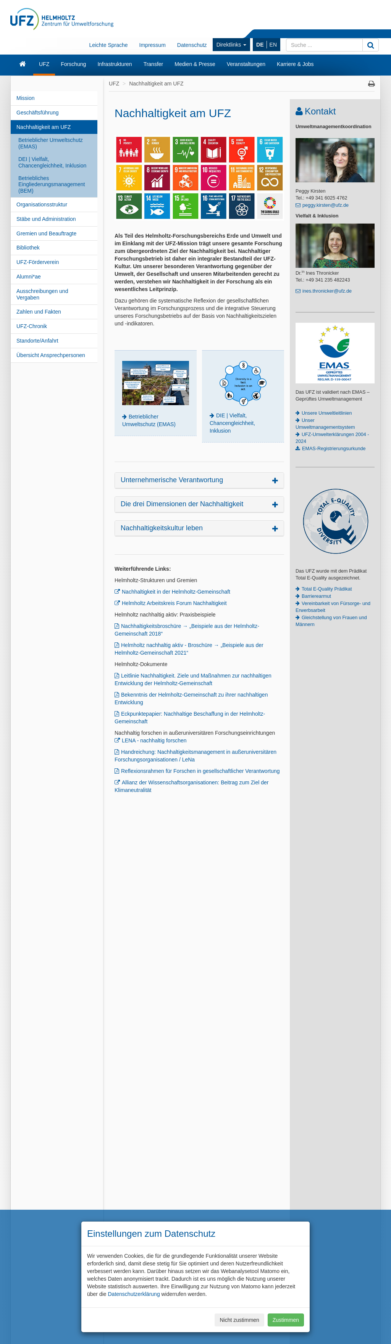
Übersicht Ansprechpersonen (50, 355)
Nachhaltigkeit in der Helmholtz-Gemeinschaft (176, 592)
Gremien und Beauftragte (46, 233)
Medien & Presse (194, 64)
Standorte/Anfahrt (37, 341)
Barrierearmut (316, 596)
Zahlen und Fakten (38, 312)
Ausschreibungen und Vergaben (42, 294)
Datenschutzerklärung (134, 1294)
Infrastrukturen (114, 64)
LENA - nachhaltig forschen (154, 740)
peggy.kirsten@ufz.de (325, 205)
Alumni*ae (28, 277)
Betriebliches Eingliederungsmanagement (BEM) (51, 184)
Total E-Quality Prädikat (327, 589)
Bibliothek (28, 248)
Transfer (153, 64)
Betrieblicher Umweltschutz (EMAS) (50, 143)
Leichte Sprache (108, 45)
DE (259, 45)
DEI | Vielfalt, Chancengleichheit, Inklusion (52, 162)
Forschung (73, 64)
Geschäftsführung (37, 112)
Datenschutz (192, 45)
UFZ (44, 64)
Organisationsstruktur (41, 204)
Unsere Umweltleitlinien (327, 413)
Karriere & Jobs (295, 64)
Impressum (152, 45)
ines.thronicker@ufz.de (327, 291)
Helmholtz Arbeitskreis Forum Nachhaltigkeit (174, 603)
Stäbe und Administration (46, 219)
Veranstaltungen (246, 64)
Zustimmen (286, 1320)
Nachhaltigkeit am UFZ (43, 127)
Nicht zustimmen (239, 1320)
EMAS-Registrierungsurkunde (334, 448)
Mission (25, 98)
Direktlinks (231, 45)
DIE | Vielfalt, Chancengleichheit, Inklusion (232, 423)
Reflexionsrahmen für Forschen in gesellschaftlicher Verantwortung (200, 771)
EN (273, 45)
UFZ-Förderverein (37, 262)
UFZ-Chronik (31, 326)
